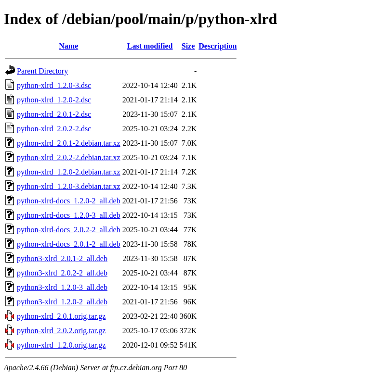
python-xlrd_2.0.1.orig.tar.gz (61, 316)
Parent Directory (42, 71)
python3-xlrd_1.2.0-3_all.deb (62, 287)
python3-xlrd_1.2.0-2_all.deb (62, 302)
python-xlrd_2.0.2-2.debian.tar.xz (68, 157)
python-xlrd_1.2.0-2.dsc (54, 100)
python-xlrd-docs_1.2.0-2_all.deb (68, 201)
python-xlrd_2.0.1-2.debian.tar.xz (68, 143)
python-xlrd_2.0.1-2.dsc (54, 114)
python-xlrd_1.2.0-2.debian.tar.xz (68, 172)
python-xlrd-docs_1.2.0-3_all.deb (68, 215)
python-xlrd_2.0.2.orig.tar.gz (61, 330)
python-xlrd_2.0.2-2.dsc (54, 129)
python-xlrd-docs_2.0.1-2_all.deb (68, 244)
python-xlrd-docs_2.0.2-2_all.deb (68, 230)
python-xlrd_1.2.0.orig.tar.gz (61, 345)
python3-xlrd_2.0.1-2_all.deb (62, 258)
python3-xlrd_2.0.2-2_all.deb (62, 273)
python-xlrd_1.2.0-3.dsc (54, 85)
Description (217, 46)
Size (188, 46)
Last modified (150, 46)
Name (68, 46)
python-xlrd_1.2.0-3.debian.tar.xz (68, 186)
